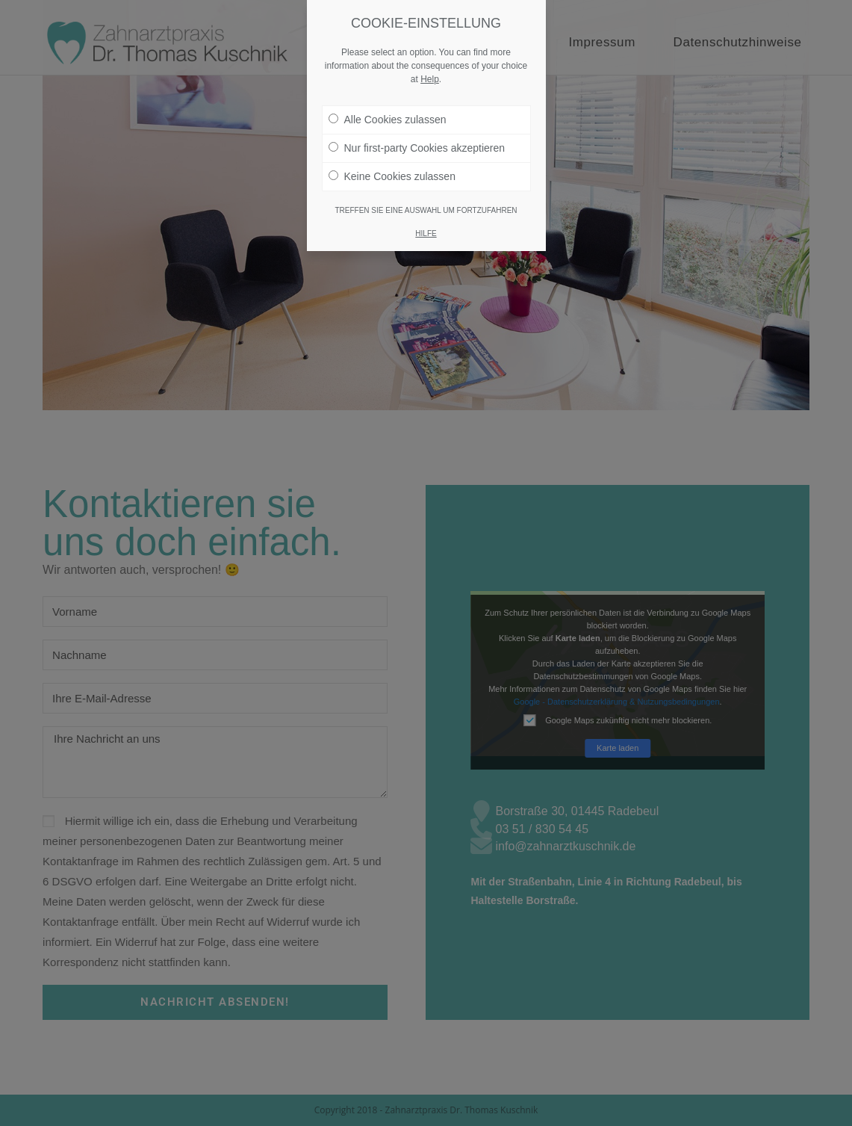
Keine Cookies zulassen (392, 146)
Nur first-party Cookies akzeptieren (417, 117)
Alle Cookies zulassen (388, 89)
